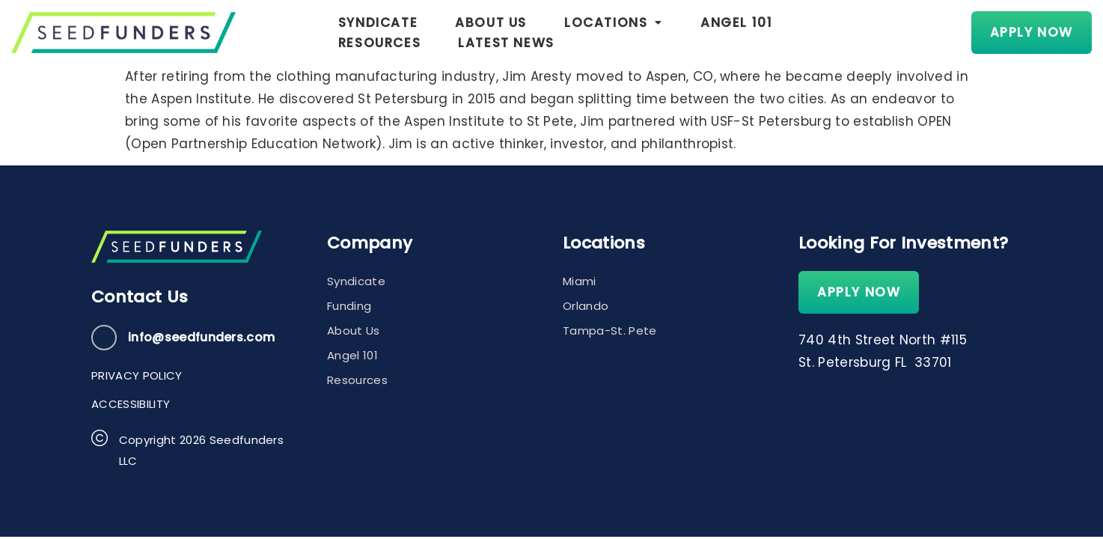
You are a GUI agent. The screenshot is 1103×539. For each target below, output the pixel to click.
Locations (535, 32)
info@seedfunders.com (201, 337)
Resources (772, 32)
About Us (412, 32)
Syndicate (298, 32)
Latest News (900, 32)
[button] (535, 32)
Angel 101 (658, 32)
